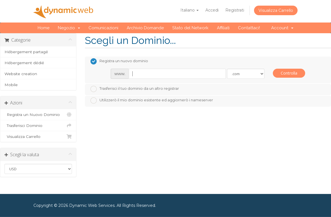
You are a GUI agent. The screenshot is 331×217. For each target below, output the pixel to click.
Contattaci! (249, 27)
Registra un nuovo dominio (119, 61)
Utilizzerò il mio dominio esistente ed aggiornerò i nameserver (151, 100)
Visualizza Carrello (276, 10)
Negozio (69, 27)
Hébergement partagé (26, 52)
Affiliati (223, 27)
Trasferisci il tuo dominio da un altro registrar (134, 89)
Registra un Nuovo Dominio (38, 114)
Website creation (20, 73)
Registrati (234, 10)
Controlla (289, 73)
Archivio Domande (145, 27)
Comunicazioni (103, 27)
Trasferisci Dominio (38, 125)
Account (282, 27)
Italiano (189, 10)
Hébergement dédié (24, 63)
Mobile (11, 84)
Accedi (212, 10)
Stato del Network (190, 27)
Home (43, 27)
